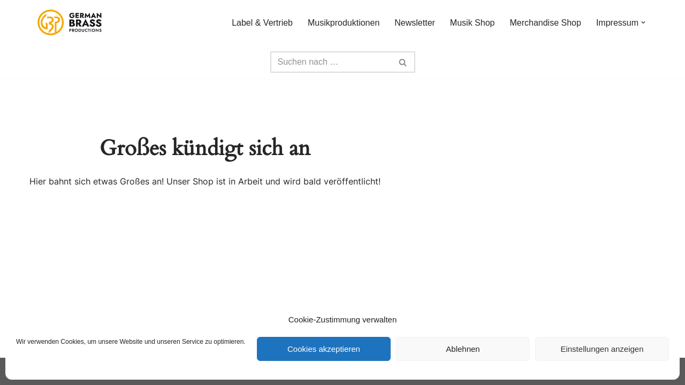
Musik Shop (472, 22)
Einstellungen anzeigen (601, 348)
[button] (643, 22)
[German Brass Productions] (69, 22)
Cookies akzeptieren (323, 348)
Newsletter (414, 22)
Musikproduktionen (343, 22)
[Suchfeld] (330, 62)
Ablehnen (463, 348)
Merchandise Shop (545, 22)
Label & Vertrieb (262, 22)
